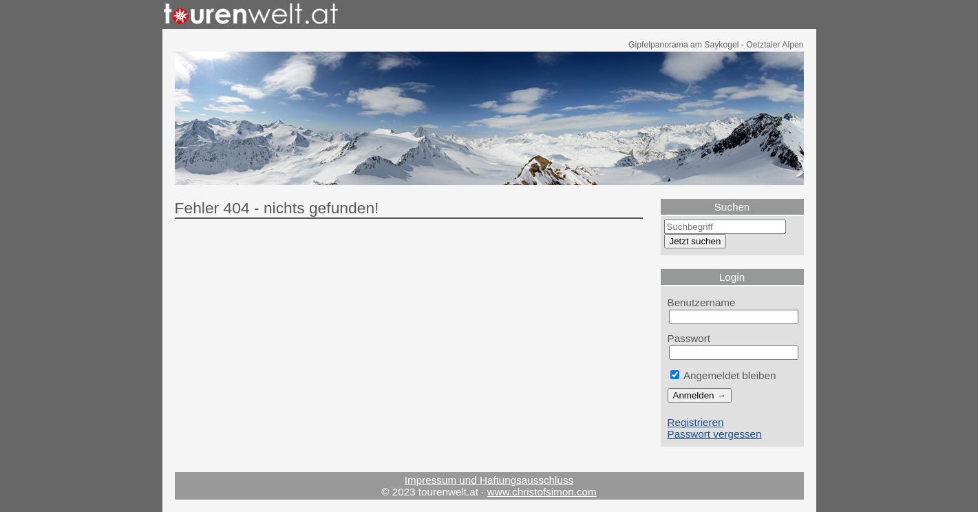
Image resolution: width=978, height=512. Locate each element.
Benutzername (702, 302)
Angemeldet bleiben (723, 375)
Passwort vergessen (715, 434)
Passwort (689, 338)
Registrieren (696, 422)
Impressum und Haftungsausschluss (489, 480)
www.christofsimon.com (542, 492)
